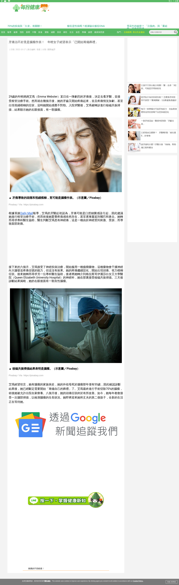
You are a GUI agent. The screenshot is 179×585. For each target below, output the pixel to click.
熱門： (120, 32)
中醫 (34, 32)
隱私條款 (47, 581)
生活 (71, 32)
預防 (22, 32)
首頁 (3, 32)
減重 (53, 32)
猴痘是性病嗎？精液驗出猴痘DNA (86, 26)
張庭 (39, 49)
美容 (59, 32)
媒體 (90, 32)
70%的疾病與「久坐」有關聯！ (24, 26)
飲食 (40, 32)
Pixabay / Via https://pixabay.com (26, 204)
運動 (47, 32)
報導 (9, 32)
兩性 (65, 32)
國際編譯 (51, 49)
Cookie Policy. (138, 581)
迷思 (78, 32)
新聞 (28, 32)
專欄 (84, 32)
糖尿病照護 (99, 32)
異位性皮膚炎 (139, 32)
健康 (16, 32)
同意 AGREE (171, 582)
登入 (170, 1)
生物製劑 (128, 32)
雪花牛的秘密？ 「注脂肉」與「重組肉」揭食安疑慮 (147, 27)
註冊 (176, 1)
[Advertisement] (66, 71)
